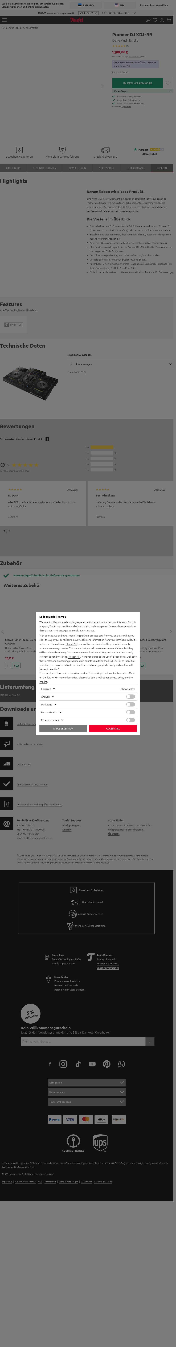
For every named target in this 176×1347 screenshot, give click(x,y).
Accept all (113, 728)
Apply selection (63, 728)
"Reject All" (71, 644)
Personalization (49, 712)
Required (46, 688)
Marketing (46, 704)
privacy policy (117, 677)
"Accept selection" (49, 669)
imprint (43, 681)
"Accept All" (74, 656)
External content (50, 719)
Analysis (45, 696)
